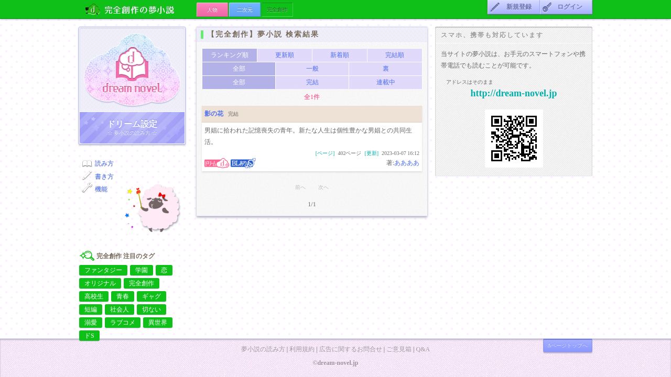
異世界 (157, 322)
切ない (151, 309)
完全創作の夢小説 (138, 9)
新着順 (339, 55)
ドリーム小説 (132, 70)
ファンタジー (103, 270)
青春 (122, 296)
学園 (141, 270)
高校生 (93, 296)
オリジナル (100, 283)
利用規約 (302, 349)
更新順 (284, 55)
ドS (89, 335)
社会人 (119, 309)
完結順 (394, 55)
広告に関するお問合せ (350, 349)
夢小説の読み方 (263, 349)
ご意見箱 (399, 349)
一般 (312, 68)
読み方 (104, 163)
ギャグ (151, 296)
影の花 (213, 113)
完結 (312, 82)
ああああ (406, 163)
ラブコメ (122, 322)
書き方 (104, 176)
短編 (90, 309)
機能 (101, 189)
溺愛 (90, 322)
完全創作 (141, 283)
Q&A (423, 349)
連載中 (385, 82)
